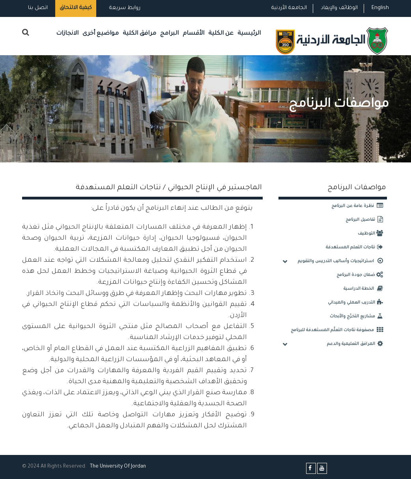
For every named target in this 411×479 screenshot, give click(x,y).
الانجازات (67, 33)
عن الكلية (221, 33)
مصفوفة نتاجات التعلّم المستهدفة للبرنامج (339, 330)
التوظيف (372, 233)
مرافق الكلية (139, 33)
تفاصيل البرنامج (366, 220)
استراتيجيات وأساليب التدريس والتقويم (342, 261)
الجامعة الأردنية (289, 8)
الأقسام (193, 33)
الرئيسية (249, 33)
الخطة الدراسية (365, 289)
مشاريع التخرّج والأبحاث (358, 316)
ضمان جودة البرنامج (361, 275)
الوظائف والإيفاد (339, 8)
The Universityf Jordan (118, 467)
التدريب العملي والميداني (357, 302)
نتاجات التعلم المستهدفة (356, 247)
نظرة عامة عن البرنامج (359, 206)
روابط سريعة (124, 8)
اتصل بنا (38, 8)
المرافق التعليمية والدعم (357, 344)
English (380, 8)
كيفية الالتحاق (76, 8)
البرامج (169, 33)
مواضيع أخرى (100, 33)
